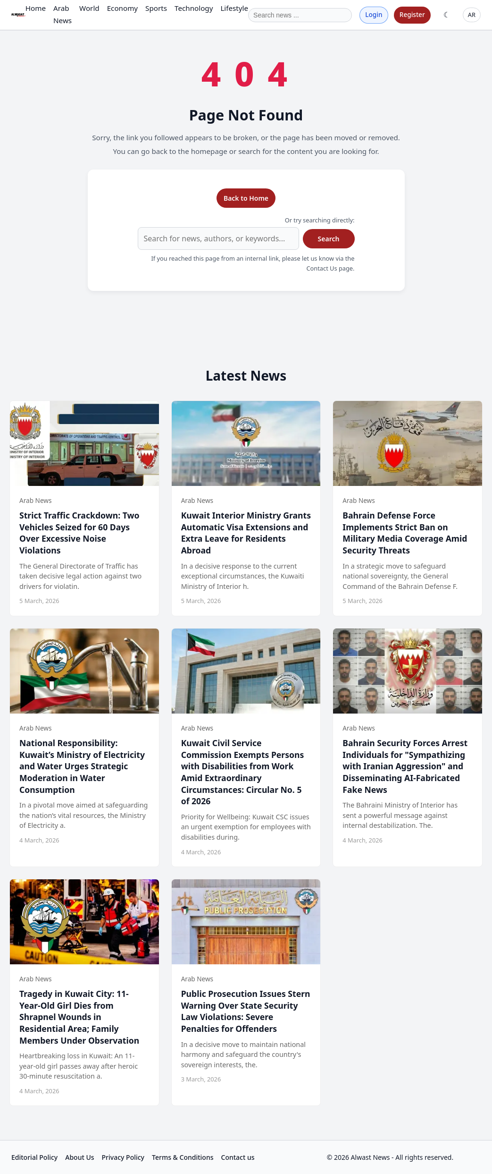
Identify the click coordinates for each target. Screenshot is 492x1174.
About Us (79, 1157)
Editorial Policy (34, 1157)
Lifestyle (234, 8)
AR (471, 14)
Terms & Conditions (182, 1157)
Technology (194, 8)
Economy (122, 8)
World (89, 8)
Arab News (62, 14)
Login (373, 14)
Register (412, 14)
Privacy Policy (123, 1157)
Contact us (238, 1157)
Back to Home (246, 198)
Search (329, 238)
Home (35, 8)
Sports (156, 8)
